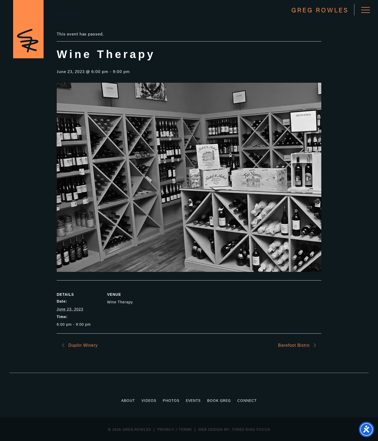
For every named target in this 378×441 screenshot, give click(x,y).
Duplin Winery (82, 345)
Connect (247, 400)
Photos (171, 400)
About (128, 400)
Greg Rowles (28, 29)
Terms (185, 429)
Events (193, 400)
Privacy (166, 429)
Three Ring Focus (251, 429)
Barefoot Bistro (294, 345)
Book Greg (219, 400)
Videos (148, 400)
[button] (365, 10)
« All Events (70, 15)
